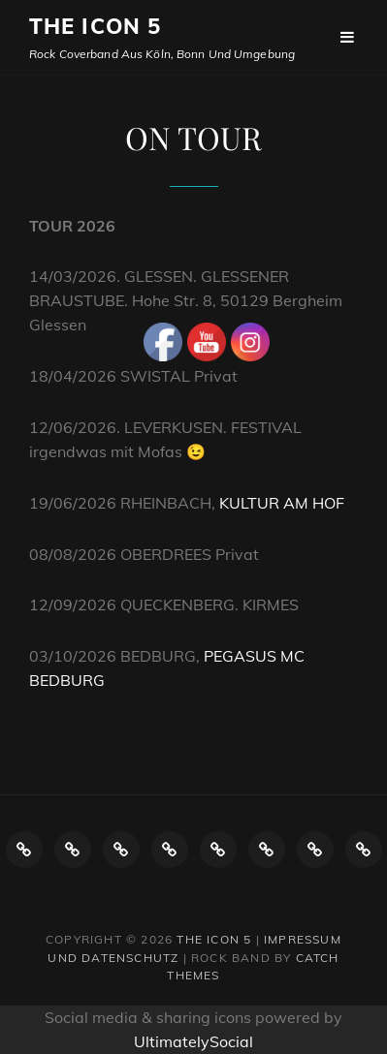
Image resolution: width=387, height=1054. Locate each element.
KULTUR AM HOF (281, 502)
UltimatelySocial (193, 1041)
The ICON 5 (95, 26)
